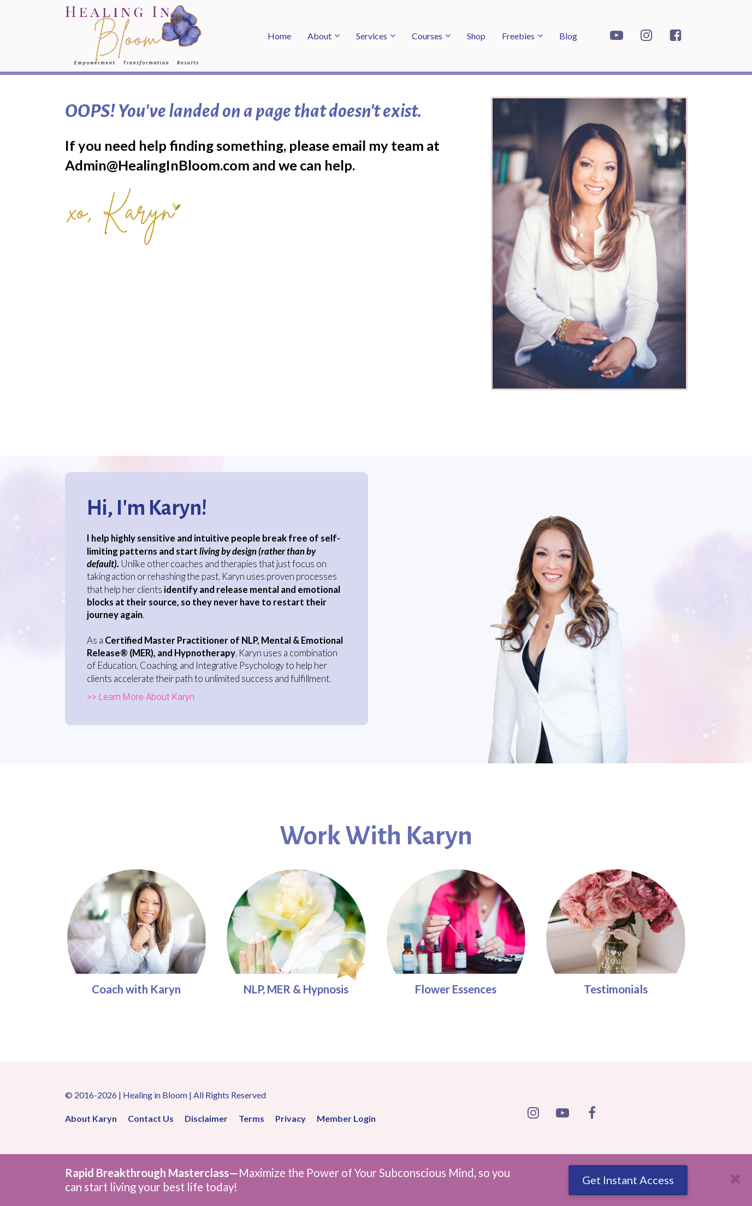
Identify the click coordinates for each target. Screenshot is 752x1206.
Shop (476, 36)
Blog (568, 36)
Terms (251, 1118)
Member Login (346, 1118)
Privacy (290, 1118)
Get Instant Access (628, 1179)
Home (279, 36)
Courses (427, 36)
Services (371, 36)
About (319, 36)
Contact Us (151, 1118)
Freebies (518, 36)
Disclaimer (206, 1118)
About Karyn (91, 1118)
